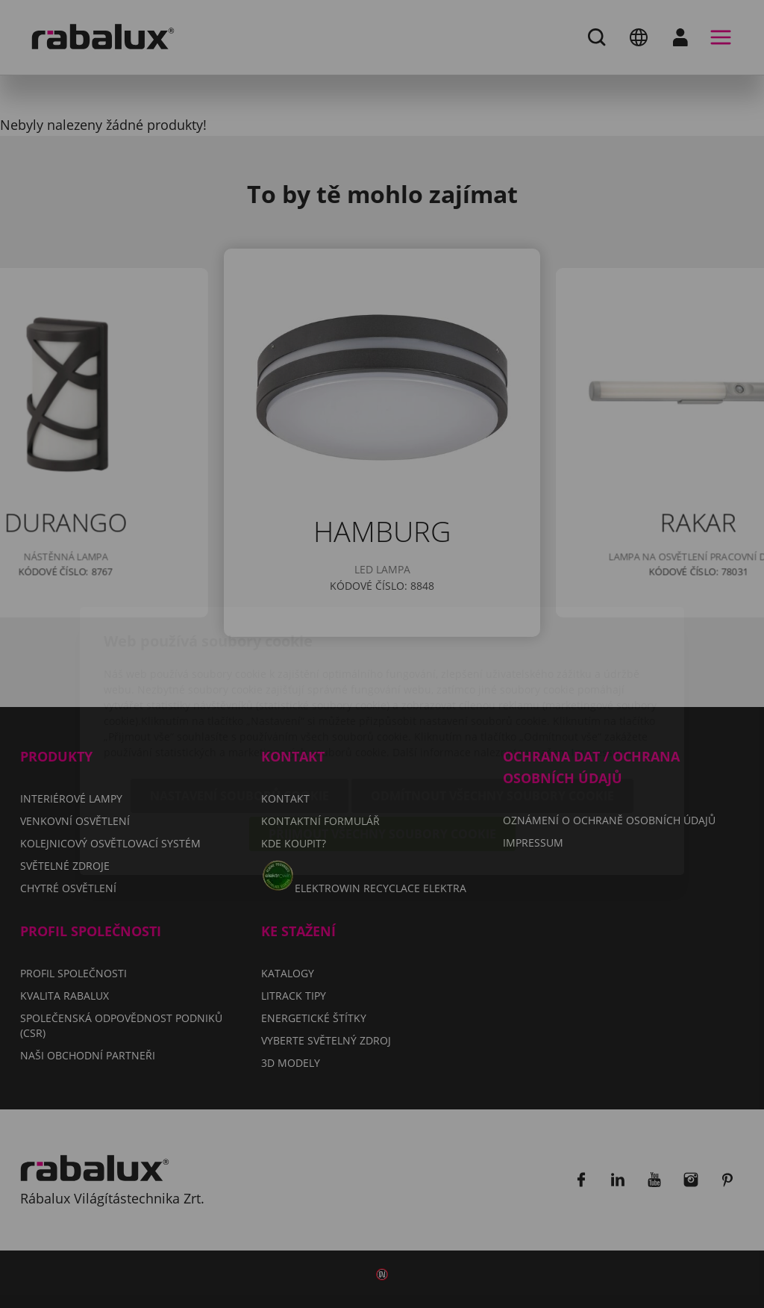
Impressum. (602, 667)
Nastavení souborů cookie (239, 711)
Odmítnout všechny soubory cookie (492, 711)
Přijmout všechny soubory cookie (382, 749)
